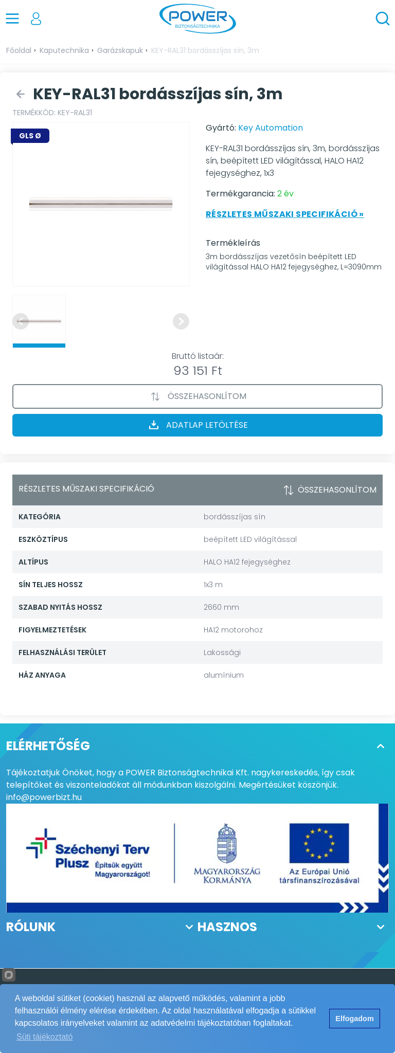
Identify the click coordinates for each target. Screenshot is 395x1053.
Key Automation (270, 128)
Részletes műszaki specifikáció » (285, 214)
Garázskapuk (120, 50)
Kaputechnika (64, 50)
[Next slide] (181, 321)
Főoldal (18, 50)
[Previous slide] (20, 321)
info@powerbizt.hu (44, 797)
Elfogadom (354, 1018)
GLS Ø (30, 136)
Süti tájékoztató (44, 1036)
